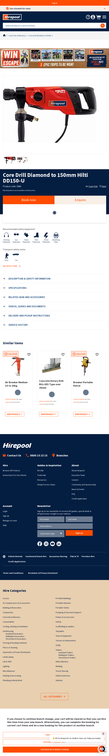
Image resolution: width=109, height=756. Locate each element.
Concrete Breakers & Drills (40, 35)
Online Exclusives (63, 675)
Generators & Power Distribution (17, 652)
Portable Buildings (63, 598)
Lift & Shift (7, 661)
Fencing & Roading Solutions (15, 643)
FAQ (73, 494)
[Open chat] (102, 749)
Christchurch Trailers (67, 657)
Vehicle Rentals (15, 556)
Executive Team (78, 475)
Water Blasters (62, 661)
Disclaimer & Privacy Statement (43, 573)
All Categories (54, 696)
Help (5, 525)
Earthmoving (8, 631)
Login (5, 511)
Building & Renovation (12, 607)
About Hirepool (78, 470)
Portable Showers (63, 603)
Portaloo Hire (88, 556)
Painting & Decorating (12, 675)
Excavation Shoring (58, 556)
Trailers (59, 650)
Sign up (6, 516)
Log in (54, 3)
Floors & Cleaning (10, 647)
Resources (42, 480)
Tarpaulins (60, 631)
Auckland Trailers (65, 652)
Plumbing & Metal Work (12, 680)
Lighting (6, 666)
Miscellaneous (9, 671)
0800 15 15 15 (36, 455)
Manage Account (10, 520)
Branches (60, 455)
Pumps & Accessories (65, 617)
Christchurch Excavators (16, 639)
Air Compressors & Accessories (16, 603)
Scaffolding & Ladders (65, 626)
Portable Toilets (62, 607)
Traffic (58, 645)
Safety (58, 621)
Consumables (8, 621)
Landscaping (8, 657)
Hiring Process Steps (46, 484)
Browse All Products (11, 470)
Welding (59, 666)
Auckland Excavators (14, 633)
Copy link (92, 186)
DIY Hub (40, 470)
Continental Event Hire (36, 556)
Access (6, 598)
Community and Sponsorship (84, 484)
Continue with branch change (54, 749)
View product (14, 414)
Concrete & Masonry (17, 35)
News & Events (78, 489)
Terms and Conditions (13, 573)
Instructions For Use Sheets (14, 475)
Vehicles (59, 680)
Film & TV (74, 556)
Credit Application (79, 498)
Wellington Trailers (66, 655)
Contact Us (12, 455)
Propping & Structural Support (68, 612)
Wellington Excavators (15, 636)
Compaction (8, 612)
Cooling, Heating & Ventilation (15, 626)
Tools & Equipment (63, 636)
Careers (75, 480)
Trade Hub (41, 475)
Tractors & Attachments (66, 640)
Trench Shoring (62, 671)
